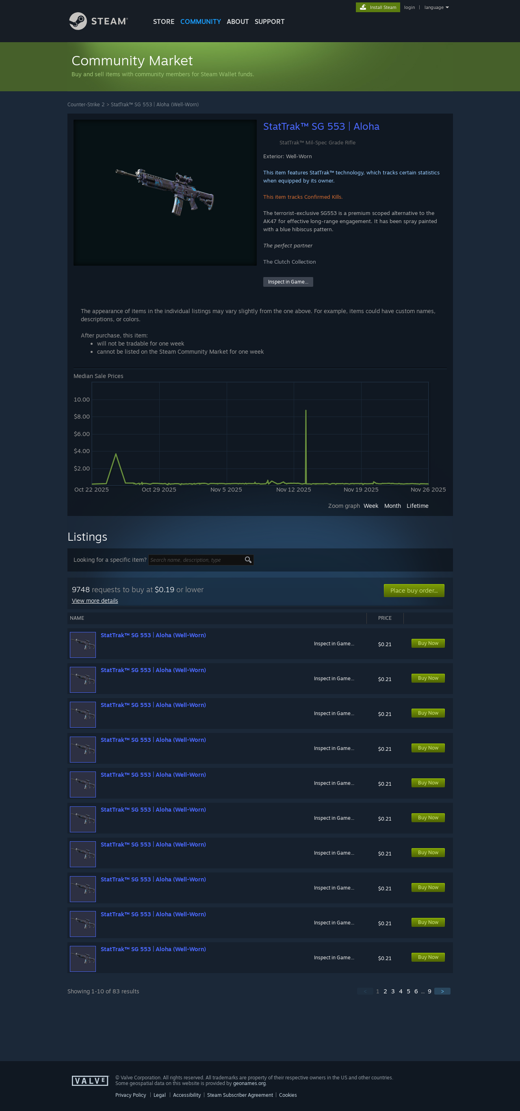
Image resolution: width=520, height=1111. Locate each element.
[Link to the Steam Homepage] (105, 27)
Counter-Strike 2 (86, 104)
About (238, 21)
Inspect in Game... (288, 282)
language (434, 7)
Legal (160, 1095)
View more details (95, 600)
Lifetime (418, 505)
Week (371, 505)
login (409, 7)
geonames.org (249, 1083)
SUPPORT (270, 21)
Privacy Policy (130, 1095)
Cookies (288, 1095)
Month (392, 505)
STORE (164, 21)
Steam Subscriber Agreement (240, 1095)
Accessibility (187, 1095)
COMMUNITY (200, 21)
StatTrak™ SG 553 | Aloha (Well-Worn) (155, 104)
